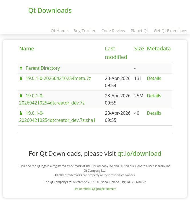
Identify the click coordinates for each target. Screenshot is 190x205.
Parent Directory (43, 68)
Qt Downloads (50, 10)
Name (26, 48)
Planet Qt (139, 30)
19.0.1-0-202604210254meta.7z (58, 78)
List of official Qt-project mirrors (95, 189)
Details (154, 78)
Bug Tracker (84, 30)
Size (139, 48)
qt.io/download (139, 153)
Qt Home (59, 30)
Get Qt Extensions (170, 30)
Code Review (113, 30)
